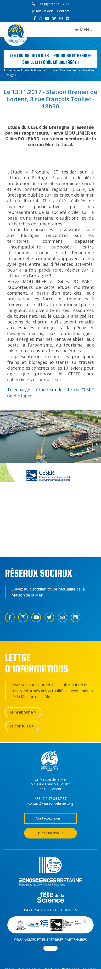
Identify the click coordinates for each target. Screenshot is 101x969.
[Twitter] (54, 18)
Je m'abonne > (23, 712)
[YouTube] (47, 18)
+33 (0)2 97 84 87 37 (50, 3)
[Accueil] (16, 34)
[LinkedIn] (67, 18)
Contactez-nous (50, 818)
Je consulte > (22, 726)
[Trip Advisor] (61, 18)
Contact (63, 11)
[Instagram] (40, 18)
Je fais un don (42, 11)
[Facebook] (35, 18)
